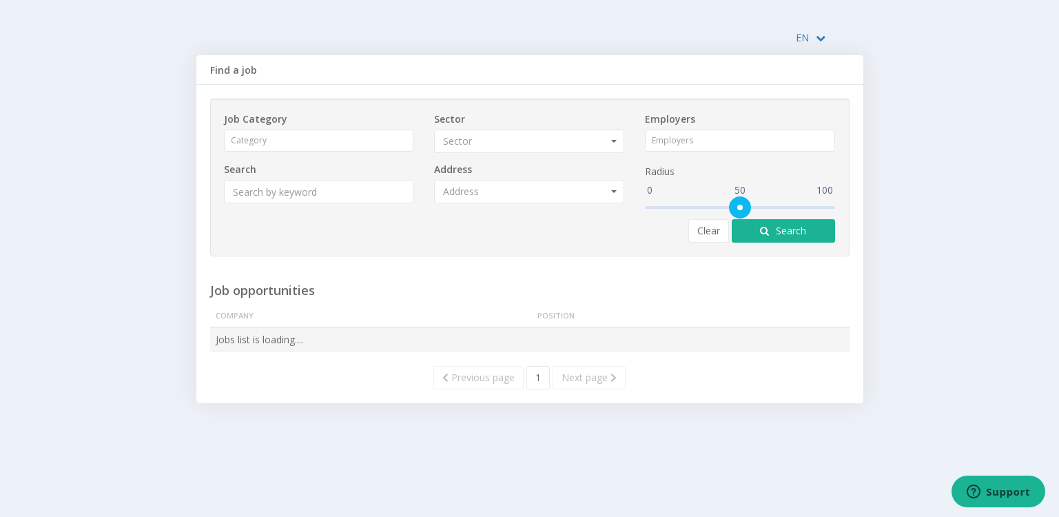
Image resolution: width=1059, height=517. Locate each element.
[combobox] (320, 141)
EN (810, 37)
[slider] (740, 207)
